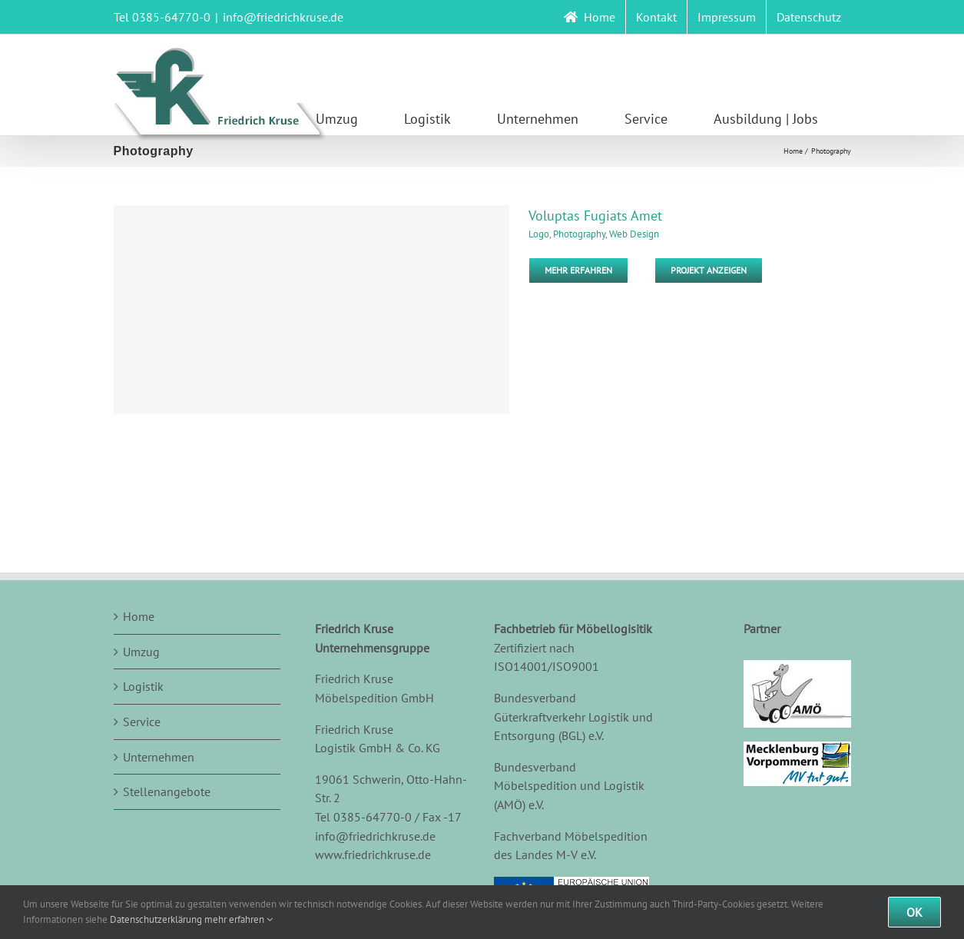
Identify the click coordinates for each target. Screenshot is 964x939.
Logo (538, 234)
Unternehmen (158, 757)
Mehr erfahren (578, 270)
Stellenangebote (166, 791)
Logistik (143, 686)
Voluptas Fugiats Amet (595, 215)
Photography (579, 234)
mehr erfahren (238, 919)
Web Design (634, 234)
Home (138, 616)
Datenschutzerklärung (156, 919)
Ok (914, 912)
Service (142, 721)
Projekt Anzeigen (709, 270)
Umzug (141, 651)
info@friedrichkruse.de (283, 17)
